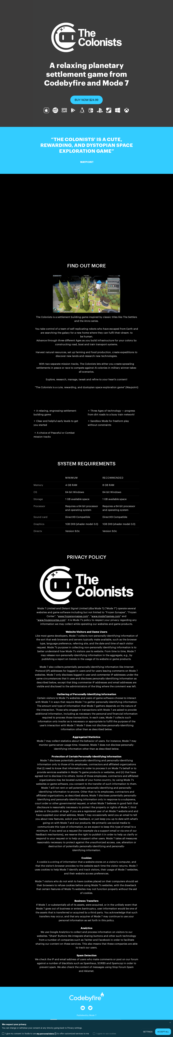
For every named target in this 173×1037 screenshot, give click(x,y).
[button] (86, 100)
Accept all (163, 1032)
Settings (147, 1032)
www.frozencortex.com (51, 620)
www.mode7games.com (106, 616)
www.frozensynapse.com (73, 616)
